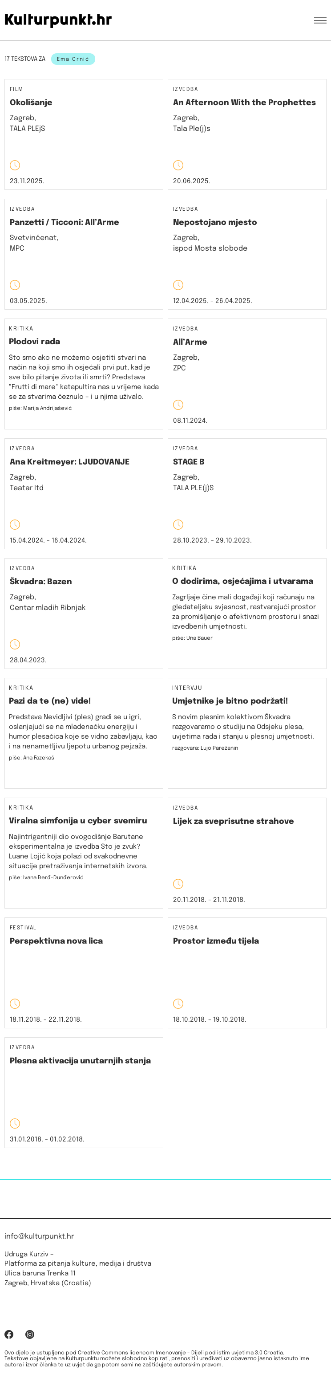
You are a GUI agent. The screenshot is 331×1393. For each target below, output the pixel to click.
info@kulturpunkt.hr (39, 1236)
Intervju (187, 688)
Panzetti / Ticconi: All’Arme (64, 223)
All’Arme (190, 342)
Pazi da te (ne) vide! (50, 701)
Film (17, 89)
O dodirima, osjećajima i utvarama (242, 582)
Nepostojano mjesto (215, 223)
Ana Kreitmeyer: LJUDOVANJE (69, 462)
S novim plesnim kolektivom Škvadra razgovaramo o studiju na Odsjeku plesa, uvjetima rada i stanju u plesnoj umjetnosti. (243, 727)
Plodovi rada (34, 342)
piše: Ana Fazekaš (31, 758)
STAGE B (189, 462)
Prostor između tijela (216, 941)
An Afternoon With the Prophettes (244, 103)
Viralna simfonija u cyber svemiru (78, 821)
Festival (23, 928)
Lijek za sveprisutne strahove (233, 822)
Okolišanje (31, 103)
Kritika (21, 329)
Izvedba (185, 89)
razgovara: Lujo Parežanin (205, 748)
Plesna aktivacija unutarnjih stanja (80, 1061)
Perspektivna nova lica (56, 941)
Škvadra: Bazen (41, 582)
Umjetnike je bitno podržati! (230, 701)
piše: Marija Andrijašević (40, 408)
